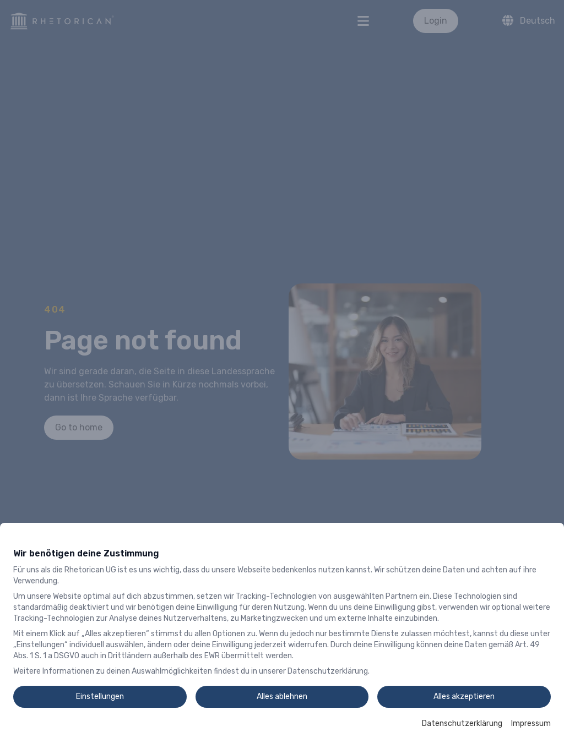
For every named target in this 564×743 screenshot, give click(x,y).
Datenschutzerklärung (462, 723)
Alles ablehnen (282, 696)
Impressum (531, 723)
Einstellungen (100, 696)
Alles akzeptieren (464, 696)
